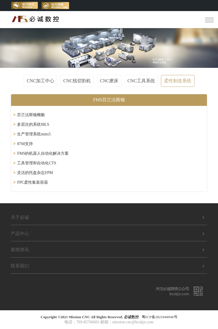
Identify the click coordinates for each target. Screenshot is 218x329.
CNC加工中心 (40, 80)
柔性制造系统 (177, 80)
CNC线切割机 (77, 80)
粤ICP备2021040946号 (159, 317)
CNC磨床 (109, 80)
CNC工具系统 (141, 80)
